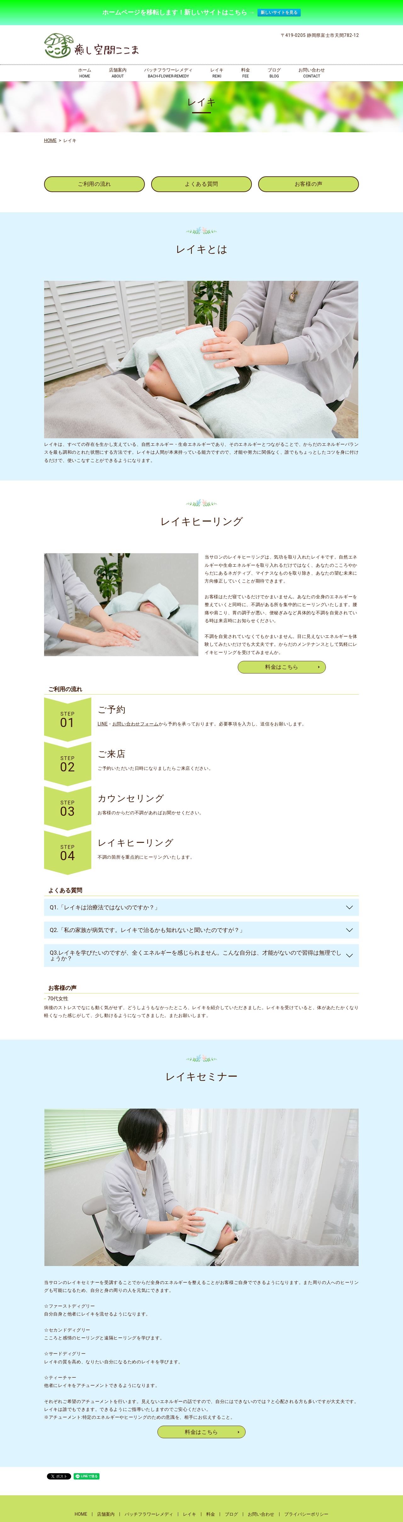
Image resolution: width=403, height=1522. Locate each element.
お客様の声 (308, 182)
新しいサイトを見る (279, 11)
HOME (50, 138)
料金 (245, 71)
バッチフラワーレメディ (168, 71)
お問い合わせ (311, 71)
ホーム (84, 71)
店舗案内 (118, 71)
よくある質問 (201, 182)
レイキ (217, 71)
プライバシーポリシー (306, 1513)
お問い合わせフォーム (135, 722)
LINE (103, 722)
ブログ (274, 71)
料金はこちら (281, 665)
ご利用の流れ (94, 182)
